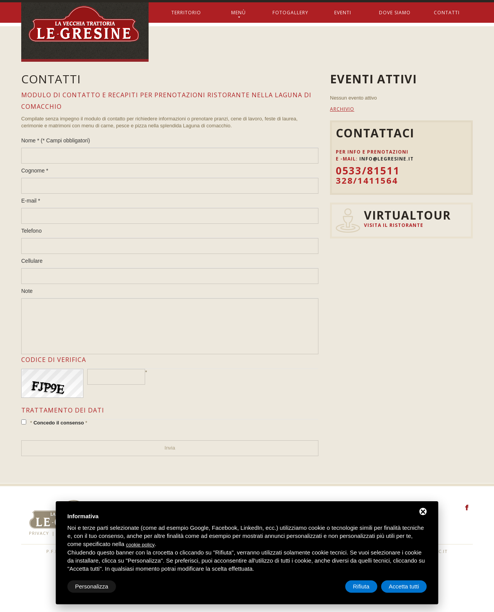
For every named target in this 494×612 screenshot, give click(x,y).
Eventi (342, 12)
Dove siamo (395, 12)
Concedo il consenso (59, 423)
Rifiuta (361, 586)
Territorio (186, 12)
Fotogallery (290, 12)
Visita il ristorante (393, 225)
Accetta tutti (404, 586)
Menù (238, 14)
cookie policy (140, 545)
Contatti (447, 12)
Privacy (39, 533)
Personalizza (91, 586)
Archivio (342, 109)
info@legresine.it (386, 159)
